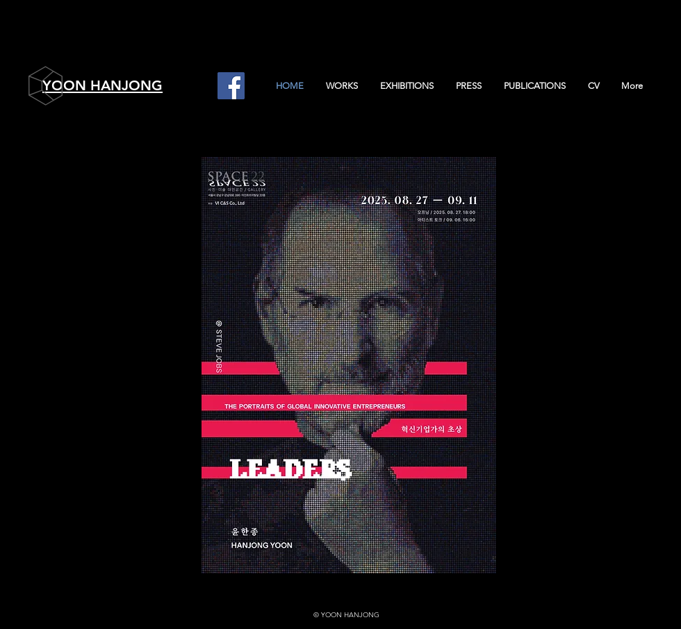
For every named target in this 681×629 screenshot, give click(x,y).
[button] (341, 86)
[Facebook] (231, 85)
